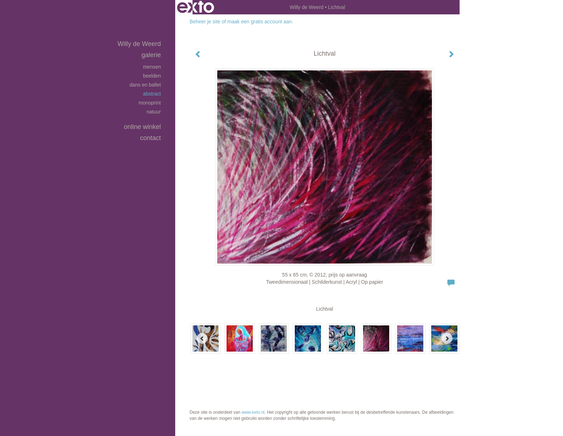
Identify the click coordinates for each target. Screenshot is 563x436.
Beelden (152, 76)
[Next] (447, 338)
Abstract (152, 94)
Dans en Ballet (145, 85)
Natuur (153, 112)
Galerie (151, 55)
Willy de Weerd (307, 7)
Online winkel (142, 126)
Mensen (152, 67)
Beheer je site (205, 21)
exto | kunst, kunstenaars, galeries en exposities (195, 7)
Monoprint (150, 103)
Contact (150, 138)
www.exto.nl (253, 412)
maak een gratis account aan (259, 21)
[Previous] (202, 338)
